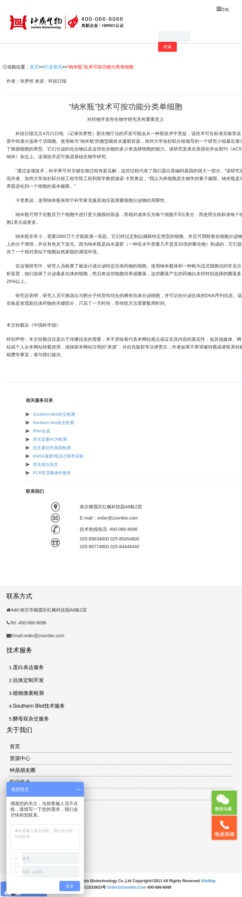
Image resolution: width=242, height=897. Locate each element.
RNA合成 (41, 431)
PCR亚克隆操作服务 (52, 472)
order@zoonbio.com (127, 887)
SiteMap (208, 881)
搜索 (167, 46)
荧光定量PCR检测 (50, 439)
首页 (34, 66)
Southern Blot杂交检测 (54, 414)
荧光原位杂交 (45, 464)
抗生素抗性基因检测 (52, 447)
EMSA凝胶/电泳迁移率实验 (58, 456)
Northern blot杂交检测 (53, 422)
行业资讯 (53, 66)
